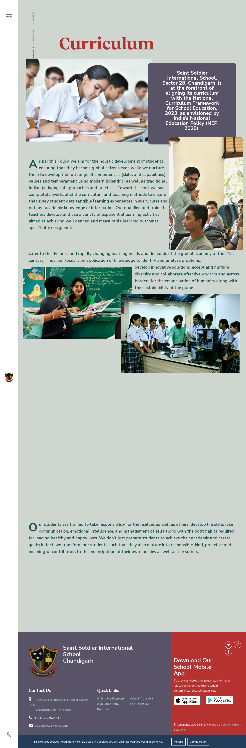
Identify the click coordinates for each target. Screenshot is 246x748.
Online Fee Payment (110, 699)
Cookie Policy (198, 742)
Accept (178, 742)
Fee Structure (139, 704)
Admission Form (108, 704)
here (78, 742)
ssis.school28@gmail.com (51, 726)
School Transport (141, 699)
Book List (103, 709)
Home (33, 18)
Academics (33, 35)
